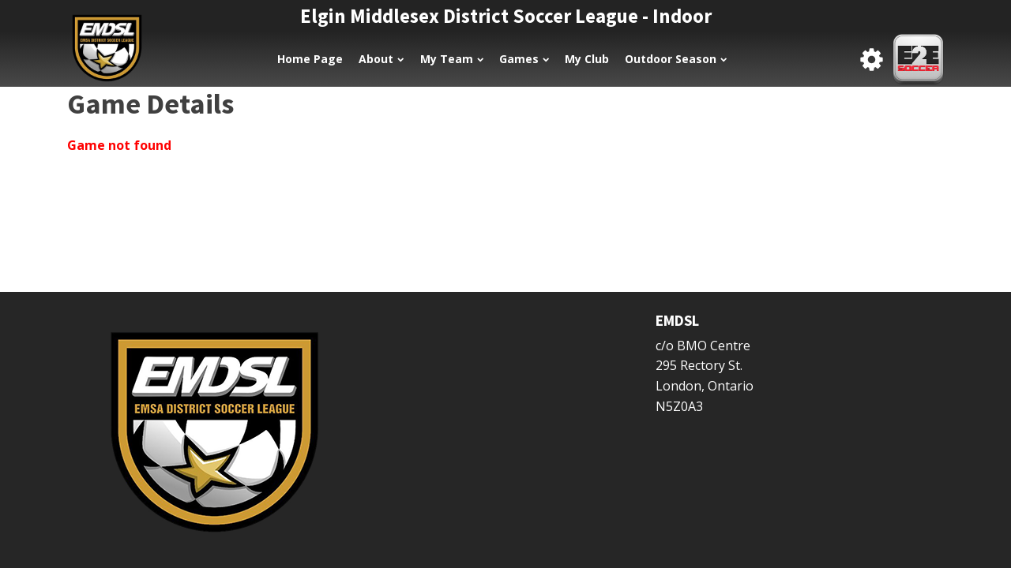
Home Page (310, 58)
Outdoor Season (676, 58)
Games (524, 58)
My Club (587, 58)
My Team (451, 58)
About (381, 58)
